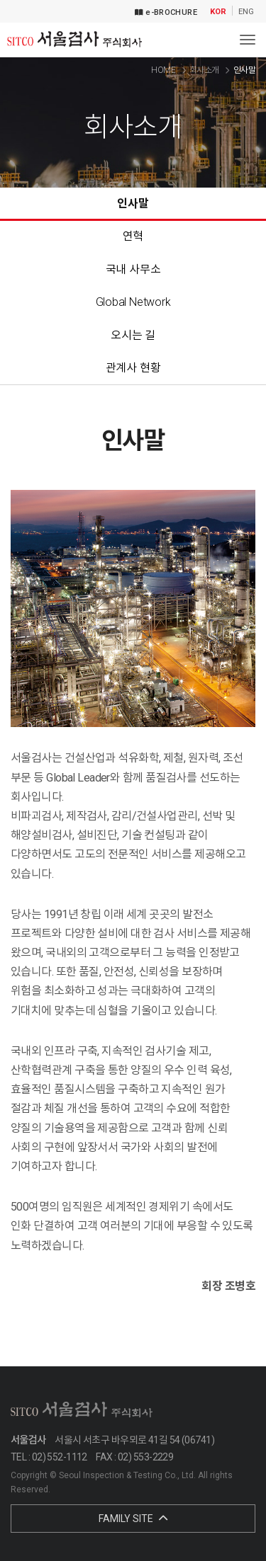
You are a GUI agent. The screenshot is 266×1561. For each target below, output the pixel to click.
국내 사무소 (133, 269)
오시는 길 (133, 335)
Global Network (133, 302)
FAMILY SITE (133, 1518)
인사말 (132, 203)
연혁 (133, 236)
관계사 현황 (133, 367)
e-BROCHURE (166, 12)
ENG (246, 12)
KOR (218, 12)
